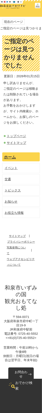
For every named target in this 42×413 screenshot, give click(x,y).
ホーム (10, 157)
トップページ (16, 136)
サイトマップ (16, 143)
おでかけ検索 (23, 385)
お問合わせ (21, 374)
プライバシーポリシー (21, 241)
